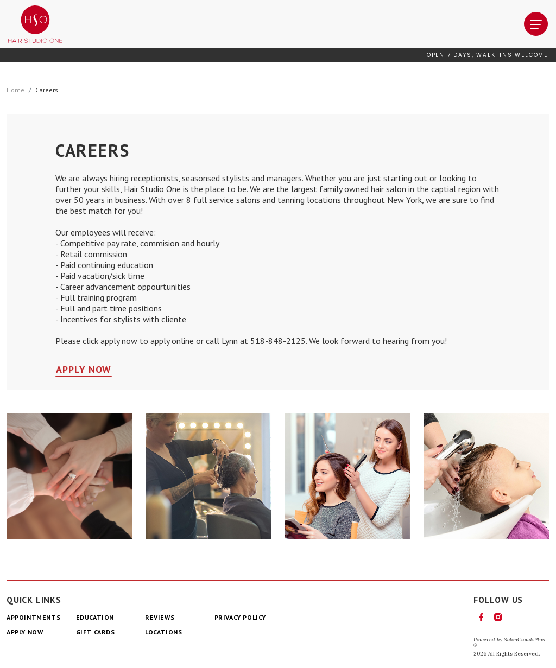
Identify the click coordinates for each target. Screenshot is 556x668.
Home (15, 90)
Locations (163, 632)
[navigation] (536, 24)
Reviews (159, 617)
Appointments (33, 617)
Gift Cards (95, 632)
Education (95, 617)
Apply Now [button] (83, 369)
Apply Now (25, 632)
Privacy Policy (240, 617)
